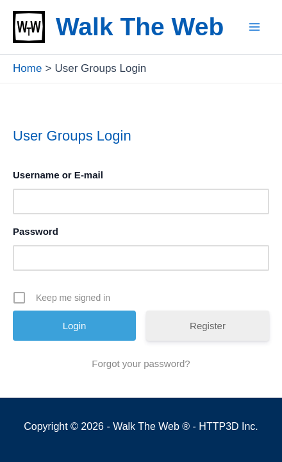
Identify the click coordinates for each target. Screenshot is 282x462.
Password (35, 231)
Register (208, 325)
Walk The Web (140, 26)
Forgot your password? (141, 363)
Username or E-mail (58, 174)
